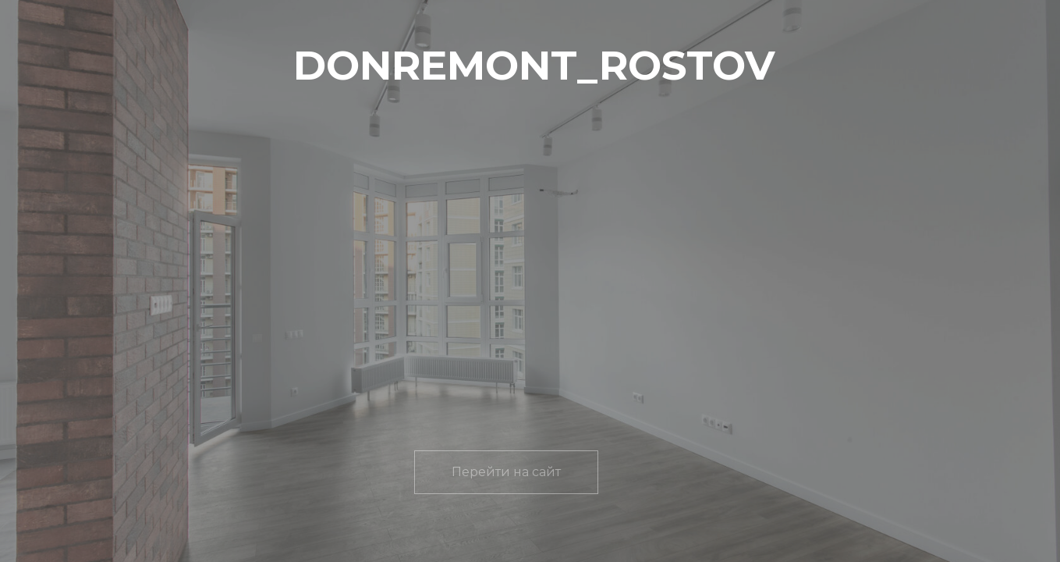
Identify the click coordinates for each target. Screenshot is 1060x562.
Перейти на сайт (506, 471)
